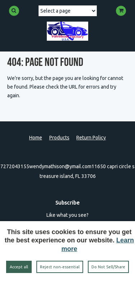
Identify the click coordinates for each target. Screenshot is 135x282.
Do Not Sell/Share (108, 267)
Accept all (19, 267)
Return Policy (91, 137)
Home (35, 137)
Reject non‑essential (60, 267)
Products (59, 137)
